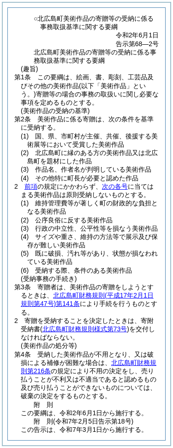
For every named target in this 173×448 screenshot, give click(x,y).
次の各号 (115, 186)
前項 (30, 186)
